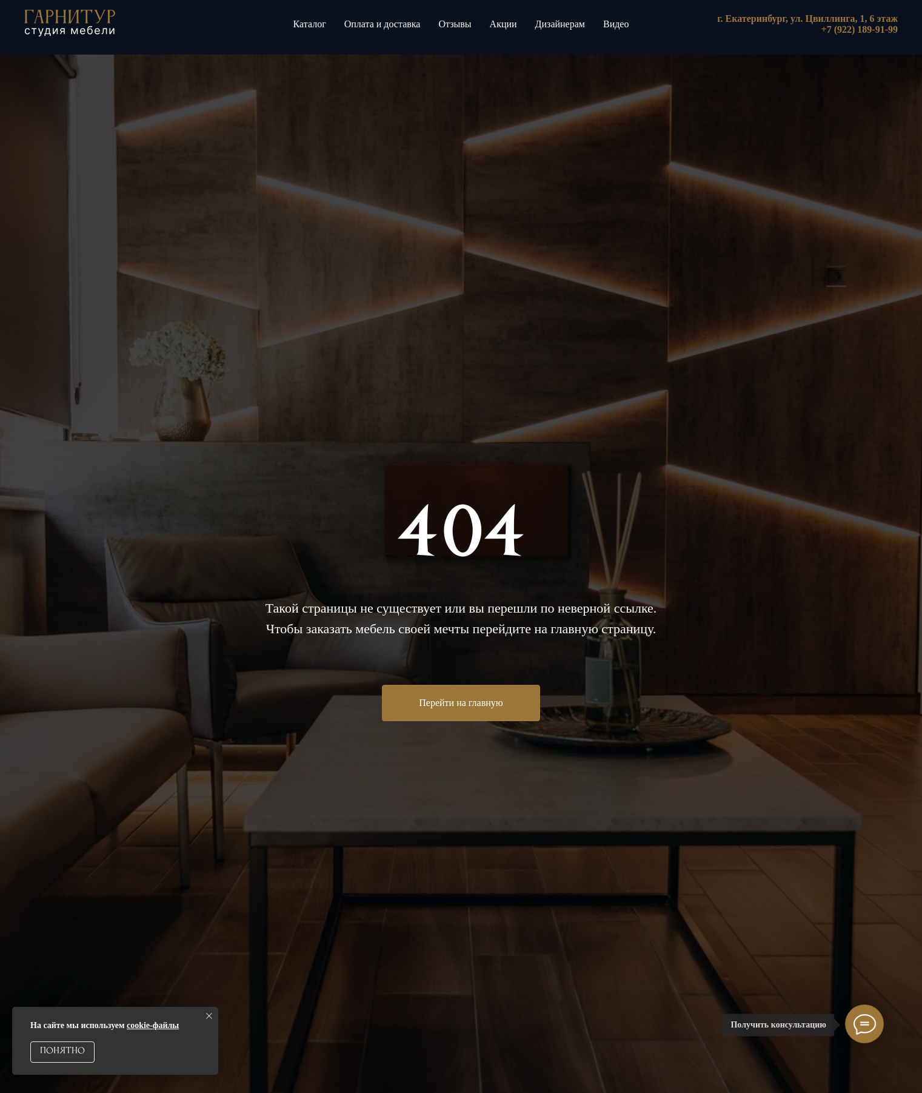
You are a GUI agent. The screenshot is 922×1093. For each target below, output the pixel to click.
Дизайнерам (560, 24)
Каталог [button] (309, 24)
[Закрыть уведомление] (209, 1016)
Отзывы (454, 24)
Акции (503, 24)
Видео (616, 24)
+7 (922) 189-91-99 (859, 29)
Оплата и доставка (382, 24)
